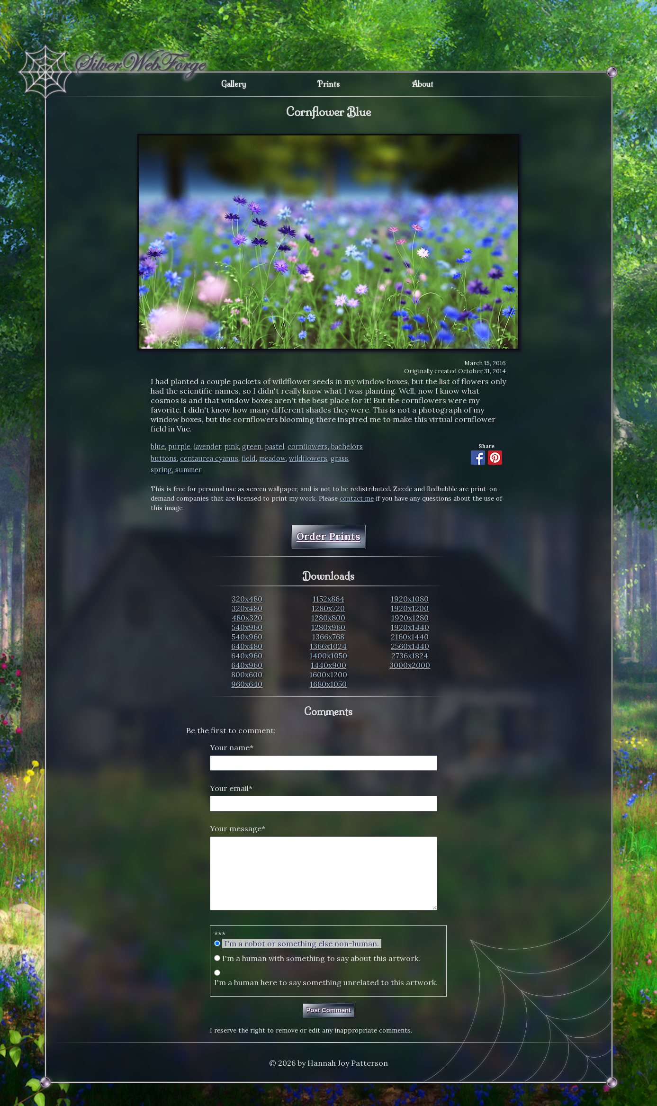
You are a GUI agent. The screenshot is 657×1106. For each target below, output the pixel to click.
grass (339, 458)
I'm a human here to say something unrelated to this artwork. (326, 996)
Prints (328, 84)
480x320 (247, 617)
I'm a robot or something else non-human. (302, 957)
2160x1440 (410, 636)
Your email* (231, 788)
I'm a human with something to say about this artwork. (321, 972)
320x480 (247, 598)
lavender (207, 446)
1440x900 (328, 665)
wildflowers (308, 458)
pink (232, 446)
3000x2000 (409, 665)
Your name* (231, 747)
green (251, 446)
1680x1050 (328, 684)
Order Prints (328, 536)
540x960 (247, 627)
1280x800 (328, 617)
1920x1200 (410, 608)
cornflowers (308, 446)
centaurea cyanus (209, 458)
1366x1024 (328, 646)
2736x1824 (409, 655)
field (249, 458)
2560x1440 (410, 646)
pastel (274, 446)
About (422, 84)
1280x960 (328, 627)
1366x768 (328, 636)
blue (158, 446)
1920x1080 (410, 598)
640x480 (246, 646)
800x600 (246, 674)
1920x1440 (410, 627)
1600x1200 (328, 674)
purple (179, 446)
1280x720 (328, 608)
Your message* (237, 828)
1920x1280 (410, 617)
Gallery (233, 84)
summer (188, 470)
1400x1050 (328, 655)
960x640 (246, 684)
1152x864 (328, 598)
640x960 (246, 655)
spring (161, 470)
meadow (272, 458)
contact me (357, 499)
